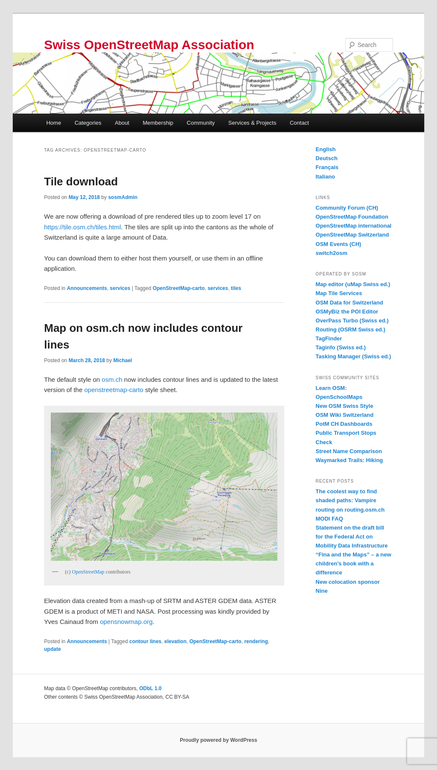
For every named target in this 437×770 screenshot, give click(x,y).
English (326, 149)
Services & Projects (252, 123)
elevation (175, 641)
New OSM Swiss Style (344, 406)
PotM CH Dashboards (344, 424)
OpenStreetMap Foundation (352, 217)
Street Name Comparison (349, 451)
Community (201, 123)
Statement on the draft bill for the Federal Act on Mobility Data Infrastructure (352, 536)
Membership (158, 123)
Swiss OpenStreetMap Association (149, 45)
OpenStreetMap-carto (179, 288)
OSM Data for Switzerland (349, 302)
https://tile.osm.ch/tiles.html (82, 227)
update (52, 649)
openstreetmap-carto (113, 389)
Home (53, 123)
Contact (299, 123)
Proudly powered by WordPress (218, 740)
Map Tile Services (339, 293)
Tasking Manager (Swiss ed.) (353, 356)
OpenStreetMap (88, 572)
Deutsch (327, 158)
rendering (256, 641)
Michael (122, 360)
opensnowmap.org (126, 621)
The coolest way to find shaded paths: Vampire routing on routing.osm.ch (350, 500)
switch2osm (331, 253)
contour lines (145, 641)
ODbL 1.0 (150, 688)
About (122, 123)
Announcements (87, 288)
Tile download (81, 181)
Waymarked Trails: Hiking (349, 460)
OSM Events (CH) (338, 244)
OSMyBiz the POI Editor (347, 311)
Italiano (325, 176)
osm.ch (112, 379)
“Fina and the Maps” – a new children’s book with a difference (353, 563)
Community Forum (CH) (347, 208)
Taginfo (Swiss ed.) (341, 347)
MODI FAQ (329, 518)
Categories (88, 123)
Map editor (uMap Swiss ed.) (353, 284)
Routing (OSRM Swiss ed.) (350, 329)
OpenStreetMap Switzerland (352, 234)
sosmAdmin (122, 197)
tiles (236, 288)
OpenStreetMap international (354, 226)
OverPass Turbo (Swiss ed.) (352, 320)
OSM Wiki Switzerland (345, 415)
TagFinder (329, 338)
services (120, 288)
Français (327, 167)
